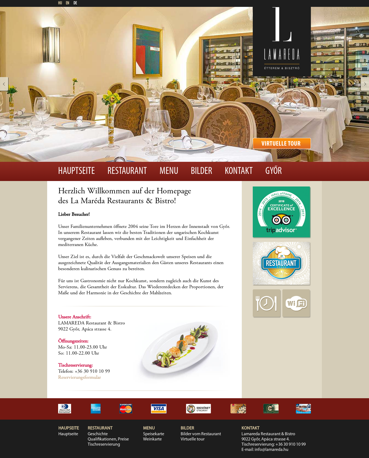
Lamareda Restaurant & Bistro (268, 434)
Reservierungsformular (79, 377)
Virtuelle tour (193, 439)
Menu (169, 171)
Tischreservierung (104, 444)
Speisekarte (153, 434)
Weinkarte (152, 439)
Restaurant (127, 171)
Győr (273, 171)
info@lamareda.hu (271, 450)
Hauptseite (76, 171)
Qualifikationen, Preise (108, 439)
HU (60, 3)
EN (67, 3)
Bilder (201, 171)
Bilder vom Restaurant (201, 434)
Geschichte (98, 434)
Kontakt (239, 171)
